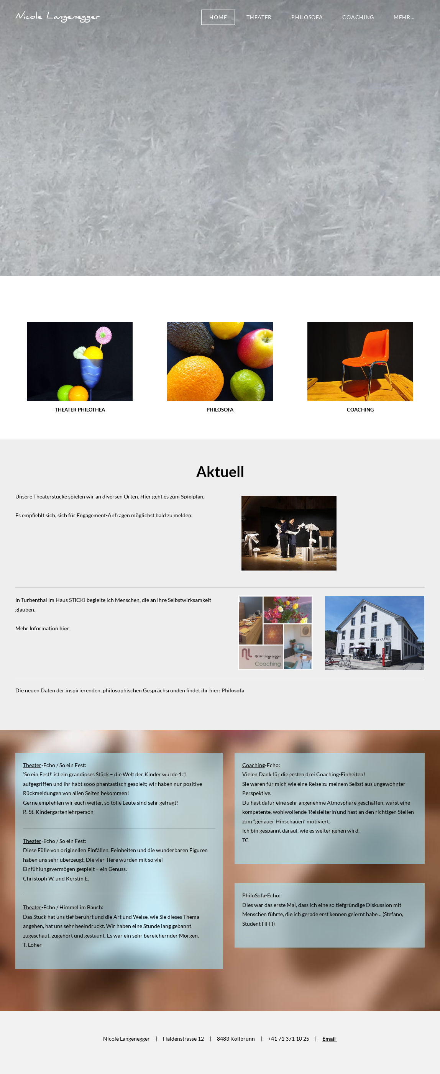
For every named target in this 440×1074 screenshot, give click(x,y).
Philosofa (233, 690)
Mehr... (404, 17)
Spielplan (192, 496)
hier (64, 628)
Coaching (358, 17)
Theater (259, 17)
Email (329, 1038)
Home (218, 17)
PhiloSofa (307, 17)
